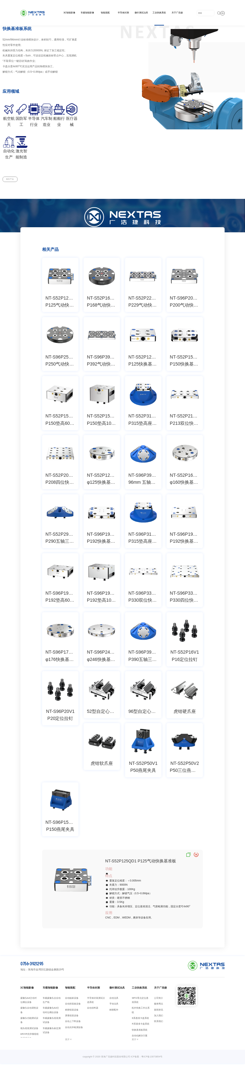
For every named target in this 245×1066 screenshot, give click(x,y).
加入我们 (158, 1017)
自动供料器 (92, 1010)
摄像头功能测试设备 (29, 1022)
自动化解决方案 (139, 1038)
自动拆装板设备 (73, 1005)
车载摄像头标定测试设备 (52, 1032)
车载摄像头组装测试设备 (52, 1022)
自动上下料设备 (73, 1023)
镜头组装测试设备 (29, 1030)
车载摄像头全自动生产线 (52, 1002)
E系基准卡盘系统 (140, 1020)
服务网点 (158, 1005)
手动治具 (113, 1005)
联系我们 (158, 1023)
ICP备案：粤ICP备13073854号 (146, 1058)
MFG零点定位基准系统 (140, 1002)
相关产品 (13, 180)
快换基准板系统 (139, 1032)
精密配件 (113, 1012)
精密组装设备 (71, 1012)
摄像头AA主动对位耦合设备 (28, 1002)
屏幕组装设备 (71, 1017)
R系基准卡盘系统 (140, 1026)
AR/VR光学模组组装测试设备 (29, 1038)
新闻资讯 (158, 1012)
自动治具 (113, 1000)
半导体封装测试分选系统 (96, 1002)
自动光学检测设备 (74, 1029)
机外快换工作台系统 (141, 1012)
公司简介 (158, 1000)
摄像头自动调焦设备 (29, 1012)
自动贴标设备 (71, 1000)
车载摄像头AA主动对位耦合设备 (51, 1012)
